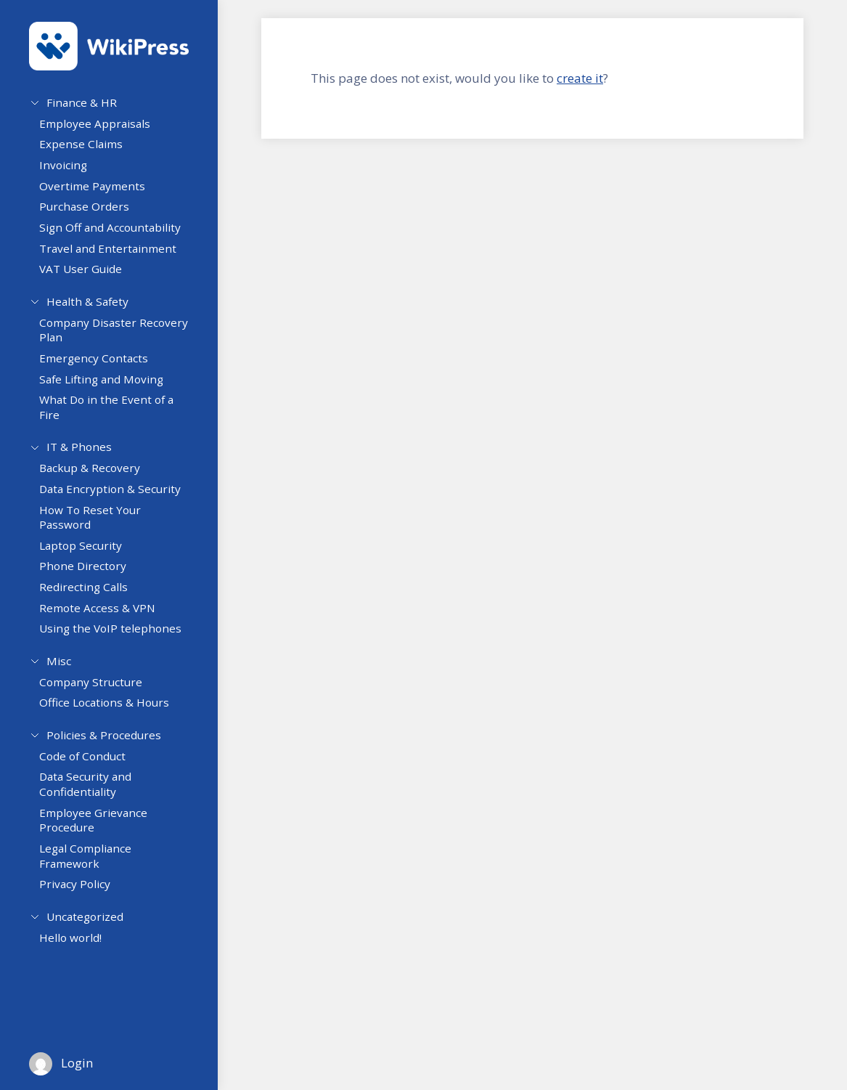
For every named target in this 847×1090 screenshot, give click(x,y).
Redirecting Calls (90, 598)
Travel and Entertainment (115, 253)
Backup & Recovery (96, 479)
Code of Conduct (89, 772)
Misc (58, 669)
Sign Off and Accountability (117, 233)
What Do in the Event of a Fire (113, 416)
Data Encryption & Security (117, 500)
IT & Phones (79, 452)
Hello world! (77, 957)
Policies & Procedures (103, 746)
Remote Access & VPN (104, 618)
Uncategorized (84, 930)
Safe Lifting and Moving (108, 387)
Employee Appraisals (101, 129)
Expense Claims (88, 149)
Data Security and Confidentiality (92, 801)
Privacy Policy (82, 901)
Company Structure (98, 695)
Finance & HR (81, 102)
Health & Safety (87, 304)
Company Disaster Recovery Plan (95, 338)
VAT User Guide (87, 274)
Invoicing (70, 170)
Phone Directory (90, 577)
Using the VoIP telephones (117, 640)
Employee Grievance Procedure (100, 837)
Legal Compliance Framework (92, 872)
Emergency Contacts (100, 366)
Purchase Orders (91, 212)
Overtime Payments (99, 191)
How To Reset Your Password (97, 528)
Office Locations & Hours (111, 716)
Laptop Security (87, 556)
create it (580, 78)
